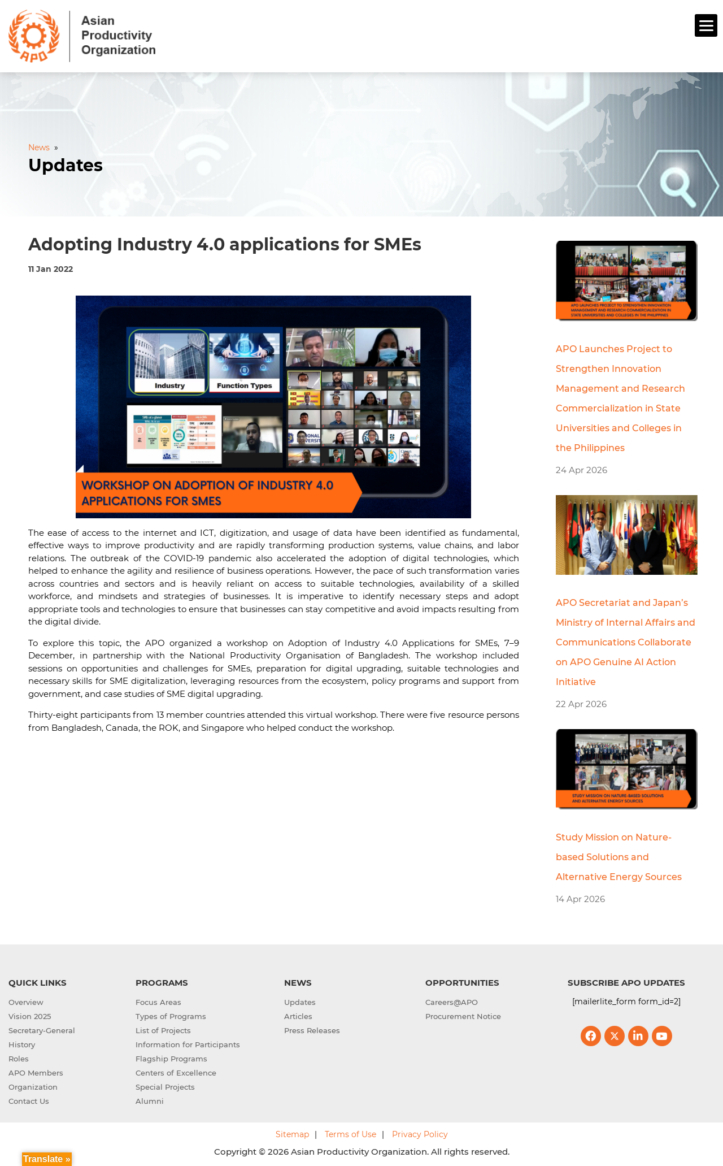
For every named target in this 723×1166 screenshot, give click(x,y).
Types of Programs (171, 1014)
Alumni (150, 1099)
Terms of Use (350, 1133)
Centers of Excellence (176, 1071)
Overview (25, 1000)
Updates (300, 1000)
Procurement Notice (463, 1014)
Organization (33, 1085)
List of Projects (163, 1028)
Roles (18, 1056)
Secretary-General (41, 1028)
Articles (298, 1014)
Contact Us (28, 1099)
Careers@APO (451, 1000)
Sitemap (292, 1133)
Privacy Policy (420, 1133)
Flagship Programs (171, 1056)
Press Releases (312, 1028)
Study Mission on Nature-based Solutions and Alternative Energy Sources (619, 855)
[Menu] (706, 25)
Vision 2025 (29, 1014)
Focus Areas (158, 1000)
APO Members (35, 1071)
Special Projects (165, 1085)
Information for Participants (188, 1042)
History (21, 1042)
